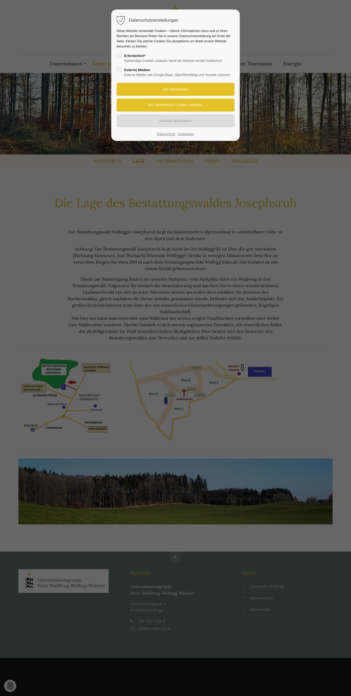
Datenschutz (166, 134)
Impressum (186, 134)
